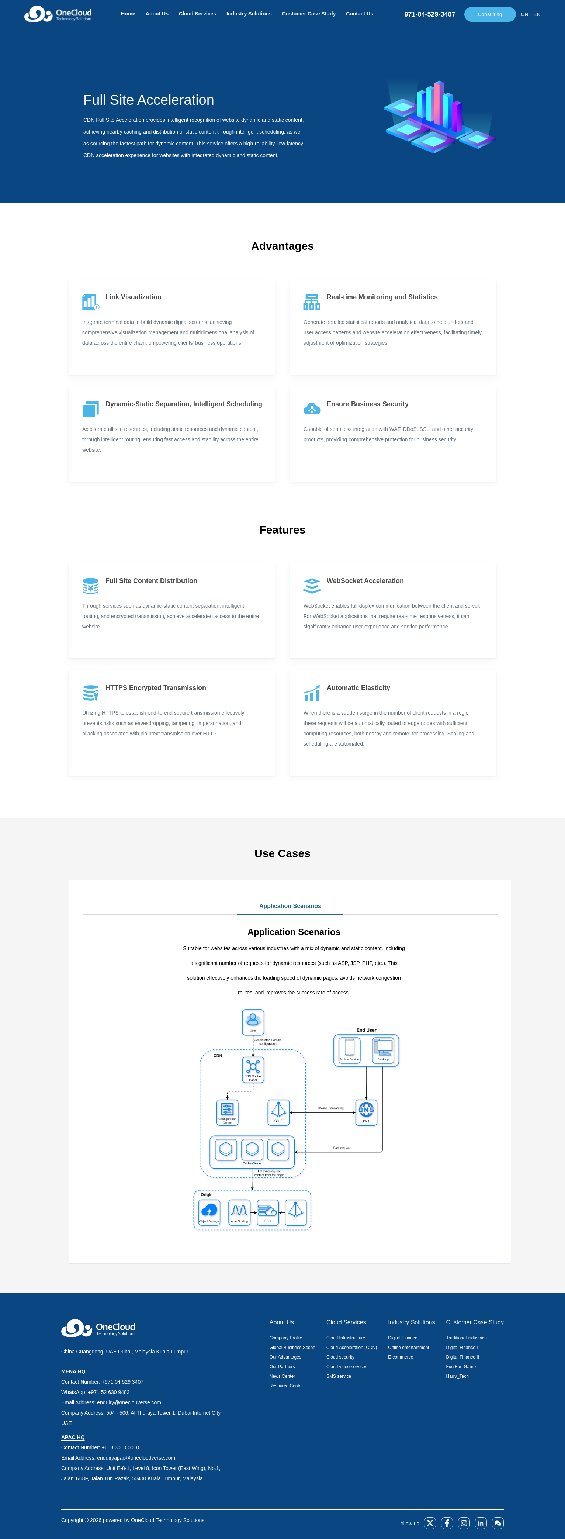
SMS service (338, 1376)
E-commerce (400, 1357)
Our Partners (282, 1366)
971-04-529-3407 (429, 14)
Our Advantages (285, 1357)
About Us (157, 14)
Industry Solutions (249, 14)
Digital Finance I (462, 1347)
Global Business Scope (292, 1347)
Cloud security (340, 1357)
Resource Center (286, 1385)
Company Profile (286, 1337)
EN (537, 14)
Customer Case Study (309, 14)
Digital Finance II (462, 1357)
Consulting (490, 14)
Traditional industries (466, 1337)
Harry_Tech (457, 1376)
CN (525, 14)
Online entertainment (408, 1347)
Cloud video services (346, 1366)
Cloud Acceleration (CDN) (351, 1347)
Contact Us (359, 14)
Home (128, 14)
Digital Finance (402, 1337)
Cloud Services (197, 14)
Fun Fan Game (461, 1366)
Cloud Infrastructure (345, 1337)
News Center (282, 1376)
